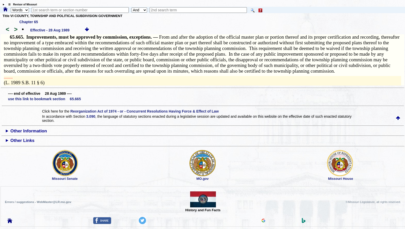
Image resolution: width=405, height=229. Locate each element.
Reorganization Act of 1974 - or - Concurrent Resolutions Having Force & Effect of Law (144, 111)
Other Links (22, 140)
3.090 (90, 116)
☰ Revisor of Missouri (21, 4)
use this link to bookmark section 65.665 (44, 99)
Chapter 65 (28, 22)
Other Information (28, 131)
